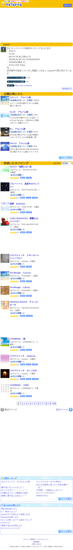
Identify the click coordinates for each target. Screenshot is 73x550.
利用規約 (36, 542)
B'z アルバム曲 (17, 129)
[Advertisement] (36, 24)
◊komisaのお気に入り (10, 517)
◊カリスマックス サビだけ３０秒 (15, 482)
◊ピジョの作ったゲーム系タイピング (16, 520)
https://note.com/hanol (23, 85)
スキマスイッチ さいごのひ (23, 370)
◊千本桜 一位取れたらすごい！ (49, 490)
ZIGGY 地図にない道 (21, 167)
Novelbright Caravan (20, 273)
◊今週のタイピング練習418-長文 (14, 493)
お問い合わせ (36, 544)
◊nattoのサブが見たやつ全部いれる (15, 514)
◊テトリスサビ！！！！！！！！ (14, 490)
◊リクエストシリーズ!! (10, 528)
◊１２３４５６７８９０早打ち (49, 482)
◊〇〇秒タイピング (9, 512)
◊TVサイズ (5, 523)
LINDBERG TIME (19, 385)
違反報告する (67, 88)
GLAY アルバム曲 (19, 112)
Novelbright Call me (20, 287)
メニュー (67, 5)
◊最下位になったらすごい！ (12, 487)
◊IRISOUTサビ (42, 496)
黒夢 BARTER (17, 204)
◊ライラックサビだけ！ (46, 493)
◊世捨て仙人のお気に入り (12, 525)
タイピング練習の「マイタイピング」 (36, 539)
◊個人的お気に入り (9, 509)
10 (54, 403)
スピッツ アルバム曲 (20, 97)
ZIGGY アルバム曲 (19, 143)
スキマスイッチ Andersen (22, 356)
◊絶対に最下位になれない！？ (13, 496)
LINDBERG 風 (17, 339)
